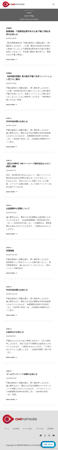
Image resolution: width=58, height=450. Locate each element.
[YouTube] (53, 435)
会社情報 (16, 428)
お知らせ (9, 118)
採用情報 (50, 428)
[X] (45, 435)
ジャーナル (40, 428)
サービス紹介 (27, 428)
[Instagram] (49, 435)
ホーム (7, 428)
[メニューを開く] (53, 4)
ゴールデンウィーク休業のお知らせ (22, 374)
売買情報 (9, 28)
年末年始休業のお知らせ (17, 121)
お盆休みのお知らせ (15, 332)
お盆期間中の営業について (18, 208)
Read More (11, 59)
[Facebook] (41, 435)
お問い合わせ (48, 444)
